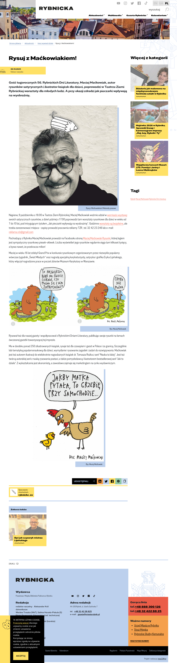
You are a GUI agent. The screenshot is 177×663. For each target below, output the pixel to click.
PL (167, 3)
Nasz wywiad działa (45, 43)
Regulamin (113, 648)
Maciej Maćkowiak (142, 195)
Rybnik (133, 195)
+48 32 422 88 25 (148, 608)
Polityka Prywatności (127, 648)
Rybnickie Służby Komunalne (149, 631)
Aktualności (29, 43)
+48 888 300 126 (148, 603)
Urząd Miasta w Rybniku (146, 622)
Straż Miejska (141, 626)
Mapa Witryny (142, 648)
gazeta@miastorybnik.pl (89, 611)
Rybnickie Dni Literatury (157, 195)
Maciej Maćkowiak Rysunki (97, 238)
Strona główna (15, 43)
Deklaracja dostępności (157, 648)
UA (161, 3)
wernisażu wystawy (117, 215)
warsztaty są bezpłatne (111, 223)
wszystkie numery (139, 638)
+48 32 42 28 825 (83, 608)
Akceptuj (20, 656)
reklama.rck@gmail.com (21, 232)
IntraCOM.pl (162, 656)
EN (155, 3)
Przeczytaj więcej (21, 623)
